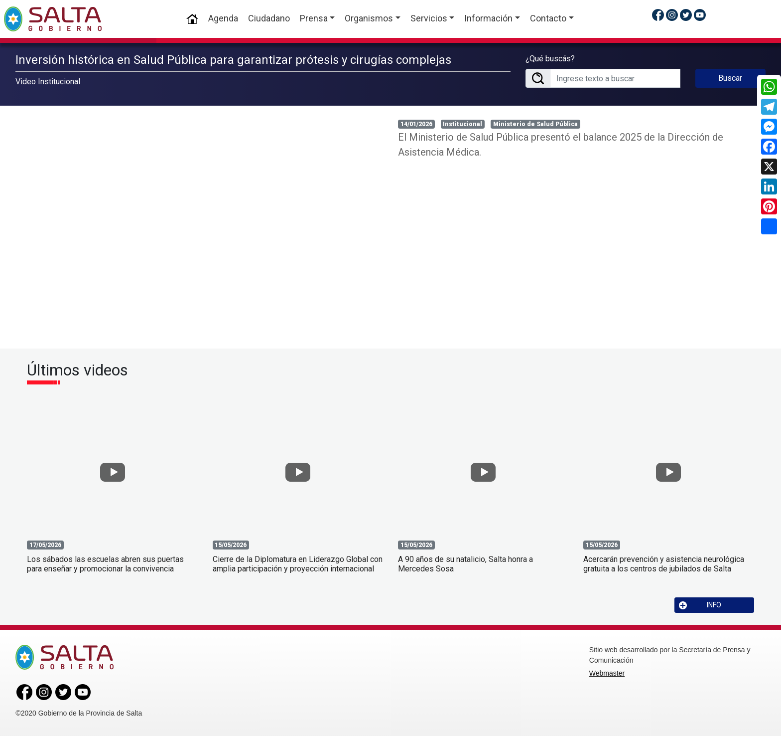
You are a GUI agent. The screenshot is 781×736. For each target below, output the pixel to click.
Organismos (369, 18)
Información (488, 18)
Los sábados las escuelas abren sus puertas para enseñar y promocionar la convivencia (105, 563)
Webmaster (607, 673)
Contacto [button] (548, 18)
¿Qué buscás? (550, 58)
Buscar (730, 78)
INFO (700, 605)
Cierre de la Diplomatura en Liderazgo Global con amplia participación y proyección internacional (298, 563)
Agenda (223, 18)
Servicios (428, 18)
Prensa (314, 18)
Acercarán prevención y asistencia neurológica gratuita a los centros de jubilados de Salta (663, 563)
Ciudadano (269, 18)
